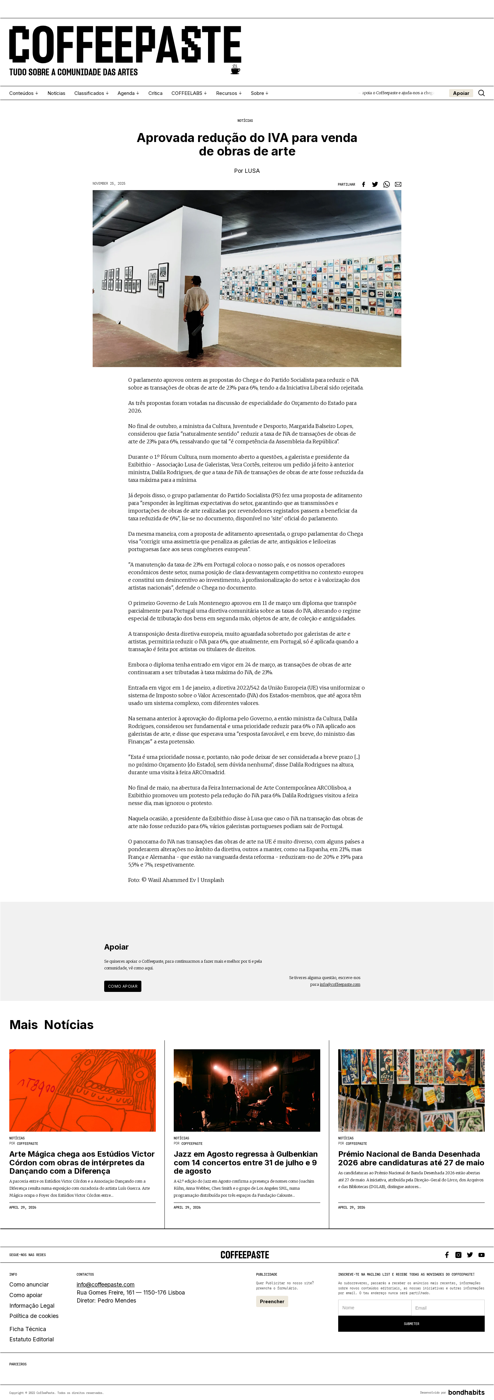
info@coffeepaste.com (340, 984)
